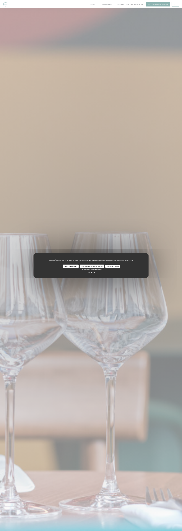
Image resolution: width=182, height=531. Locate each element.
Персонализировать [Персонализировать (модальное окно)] (112, 266)
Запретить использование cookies (92, 266)
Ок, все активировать (70, 266)
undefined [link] (91, 272)
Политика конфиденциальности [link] (92, 269)
